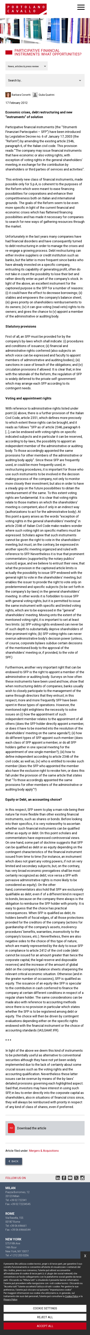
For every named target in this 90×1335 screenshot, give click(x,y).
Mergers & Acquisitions (44, 1150)
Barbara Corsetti (21, 95)
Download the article (45, 1128)
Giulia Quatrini (46, 95)
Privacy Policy (10, 1299)
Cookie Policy (71, 1296)
